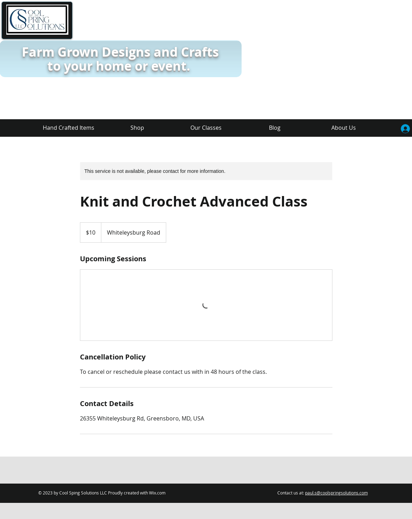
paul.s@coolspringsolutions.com (336, 493)
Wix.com (157, 493)
